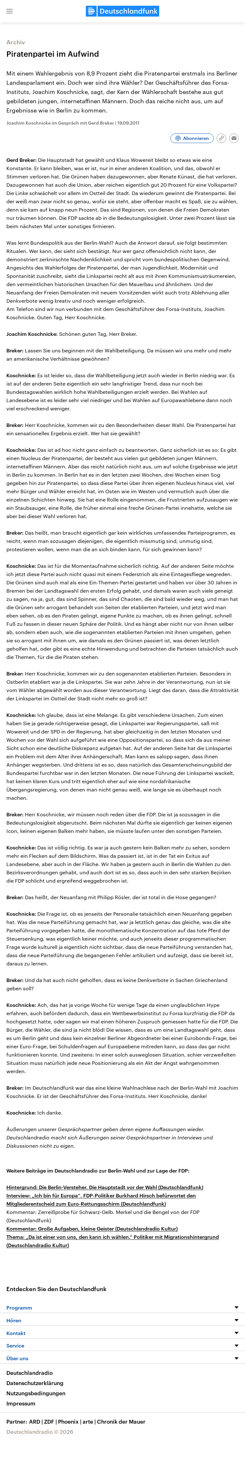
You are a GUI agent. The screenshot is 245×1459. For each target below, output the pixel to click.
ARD (36, 1421)
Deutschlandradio (29, 1372)
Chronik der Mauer (121, 1421)
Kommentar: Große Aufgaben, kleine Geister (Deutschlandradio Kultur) (92, 1228)
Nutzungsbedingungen (35, 1393)
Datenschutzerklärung (34, 1383)
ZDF (51, 1421)
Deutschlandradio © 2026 (39, 1431)
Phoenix (70, 1421)
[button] (9, 11)
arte (90, 1421)
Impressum (20, 1403)
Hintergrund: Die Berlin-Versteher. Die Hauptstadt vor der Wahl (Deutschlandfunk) (104, 1187)
